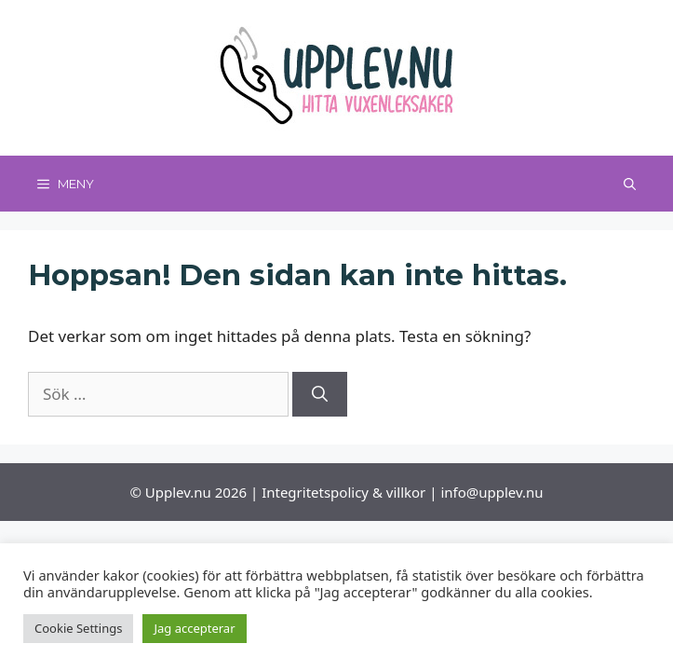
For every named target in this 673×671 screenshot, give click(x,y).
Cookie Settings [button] (78, 628)
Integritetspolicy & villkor (343, 492)
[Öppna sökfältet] (629, 184)
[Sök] (319, 394)
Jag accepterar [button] (194, 628)
